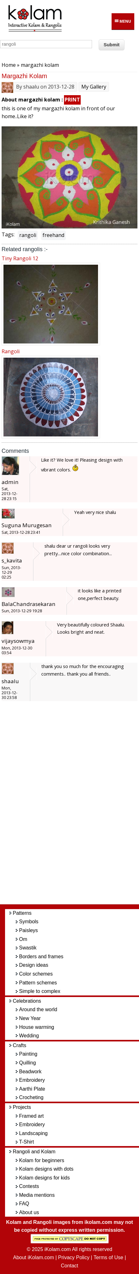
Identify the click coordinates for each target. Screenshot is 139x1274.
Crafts (19, 1045)
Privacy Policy (74, 1257)
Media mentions (37, 1195)
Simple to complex (40, 991)
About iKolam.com (33, 1257)
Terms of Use (108, 1257)
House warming (36, 1027)
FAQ (24, 1203)
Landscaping (33, 1133)
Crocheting (31, 1097)
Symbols (28, 921)
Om (23, 939)
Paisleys (28, 930)
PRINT (72, 99)
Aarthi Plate (32, 1089)
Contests (29, 1186)
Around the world (38, 1009)
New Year (30, 1018)
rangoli (27, 235)
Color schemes (36, 974)
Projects (22, 1107)
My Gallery (93, 86)
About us (29, 1212)
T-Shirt (26, 1141)
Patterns (22, 913)
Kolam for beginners (41, 1160)
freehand (53, 235)
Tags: (8, 234)
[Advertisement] (74, 805)
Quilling (27, 1062)
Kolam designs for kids (44, 1177)
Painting (28, 1054)
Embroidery (32, 1080)
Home (9, 64)
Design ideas (34, 965)
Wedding (29, 1035)
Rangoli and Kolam (34, 1151)
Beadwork (30, 1071)
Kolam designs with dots (46, 1169)
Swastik (28, 947)
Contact (69, 1265)
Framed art (31, 1116)
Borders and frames (41, 956)
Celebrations (27, 1001)
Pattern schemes (38, 982)
